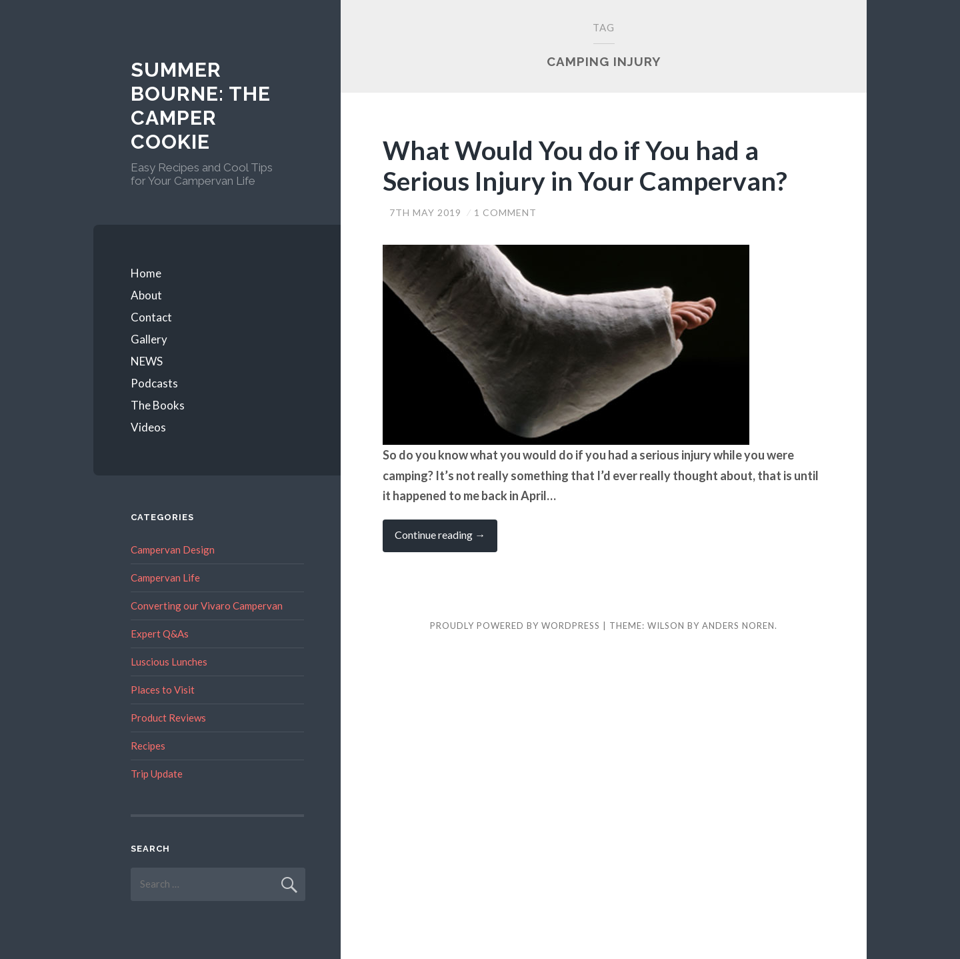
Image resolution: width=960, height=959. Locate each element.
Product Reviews (168, 718)
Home (146, 273)
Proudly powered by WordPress (515, 625)
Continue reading (446, 540)
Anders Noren (738, 625)
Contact (151, 317)
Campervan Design (173, 550)
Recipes (148, 746)
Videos (148, 427)
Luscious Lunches (169, 662)
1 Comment (505, 212)
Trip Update (157, 774)
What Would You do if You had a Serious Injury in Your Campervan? (585, 166)
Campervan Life (165, 578)
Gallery (149, 339)
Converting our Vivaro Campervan (207, 606)
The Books (158, 405)
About (146, 295)
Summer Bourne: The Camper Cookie (201, 105)
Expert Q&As (160, 634)
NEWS (147, 361)
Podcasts (154, 383)
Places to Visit (163, 690)
